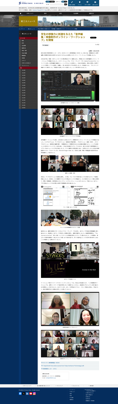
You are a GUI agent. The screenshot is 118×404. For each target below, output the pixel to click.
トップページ (22, 29)
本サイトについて (27, 385)
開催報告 (46, 45)
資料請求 (92, 385)
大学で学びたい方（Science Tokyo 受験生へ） (91, 390)
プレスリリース (75, 385)
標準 (63, 1)
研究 (71, 395)
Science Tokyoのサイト (39, 10)
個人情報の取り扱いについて (43, 385)
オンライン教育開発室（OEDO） (51, 362)
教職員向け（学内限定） (90, 400)
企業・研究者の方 (89, 394)
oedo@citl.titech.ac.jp (51, 377)
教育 (71, 393)
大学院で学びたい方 (89, 392)
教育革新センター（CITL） (50, 369)
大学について (72, 391)
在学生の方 (88, 398)
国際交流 (71, 399)
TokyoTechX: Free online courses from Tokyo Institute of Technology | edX (63, 366)
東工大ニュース (31, 29)
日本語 (47, 1)
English (52, 1)
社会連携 (71, 397)
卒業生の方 (88, 396)
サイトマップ (60, 385)
